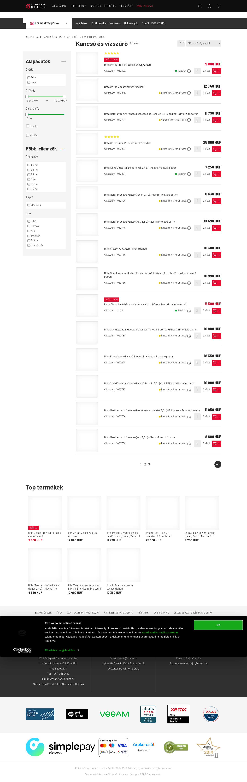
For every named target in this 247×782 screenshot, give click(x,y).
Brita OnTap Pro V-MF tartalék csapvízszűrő (130, 61)
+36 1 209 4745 (125, 645)
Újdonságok (131, 17)
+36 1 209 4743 (190, 645)
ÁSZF (59, 609)
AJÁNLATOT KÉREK (154, 17)
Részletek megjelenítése (60, 775)
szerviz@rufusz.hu (127, 655)
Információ (129, 6)
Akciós (34, 130)
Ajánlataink (112, 56)
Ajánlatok (81, 17)
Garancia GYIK (161, 609)
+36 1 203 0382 (68, 660)
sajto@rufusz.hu (199, 660)
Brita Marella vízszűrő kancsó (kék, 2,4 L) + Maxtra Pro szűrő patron (143, 434)
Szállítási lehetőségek (106, 6)
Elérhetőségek (81, 6)
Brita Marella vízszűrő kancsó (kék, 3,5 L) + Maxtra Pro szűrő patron (143, 218)
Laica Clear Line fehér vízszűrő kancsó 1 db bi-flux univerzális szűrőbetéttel (147, 301)
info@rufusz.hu (192, 655)
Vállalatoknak (147, 6)
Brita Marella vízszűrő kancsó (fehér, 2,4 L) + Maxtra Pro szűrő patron (144, 191)
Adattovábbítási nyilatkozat (83, 609)
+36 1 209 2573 (58, 665)
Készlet (34, 121)
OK (218, 750)
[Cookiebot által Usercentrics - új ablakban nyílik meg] (22, 775)
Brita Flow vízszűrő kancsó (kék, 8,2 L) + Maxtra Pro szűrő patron (142, 353)
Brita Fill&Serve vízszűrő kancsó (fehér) (127, 245)
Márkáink (143, 609)
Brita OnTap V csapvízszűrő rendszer (126, 83)
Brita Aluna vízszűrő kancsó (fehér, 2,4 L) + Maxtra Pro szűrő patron (143, 164)
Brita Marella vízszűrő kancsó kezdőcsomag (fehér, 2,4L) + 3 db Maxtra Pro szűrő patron (123, 533)
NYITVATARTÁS (62, 6)
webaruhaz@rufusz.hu (62, 675)
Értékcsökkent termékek (105, 17)
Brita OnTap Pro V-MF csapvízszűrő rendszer (130, 140)
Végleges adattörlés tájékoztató (193, 609)
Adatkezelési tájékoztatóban (160, 757)
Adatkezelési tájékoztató (118, 609)
